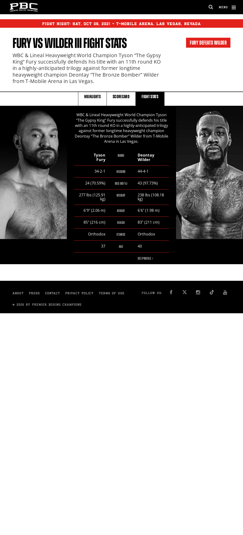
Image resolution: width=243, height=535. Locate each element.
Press (34, 294)
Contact (52, 294)
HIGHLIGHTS (92, 98)
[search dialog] (211, 7)
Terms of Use (112, 294)
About (18, 294)
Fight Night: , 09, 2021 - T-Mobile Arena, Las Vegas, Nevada (121, 23)
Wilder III (63, 43)
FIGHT (150, 98)
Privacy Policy (79, 294)
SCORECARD (121, 98)
